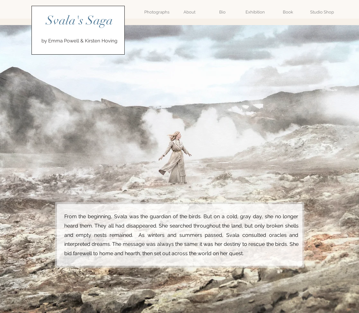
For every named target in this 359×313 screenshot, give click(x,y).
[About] (189, 12)
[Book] (288, 12)
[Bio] (222, 12)
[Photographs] (156, 12)
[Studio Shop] (322, 12)
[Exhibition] (255, 12)
